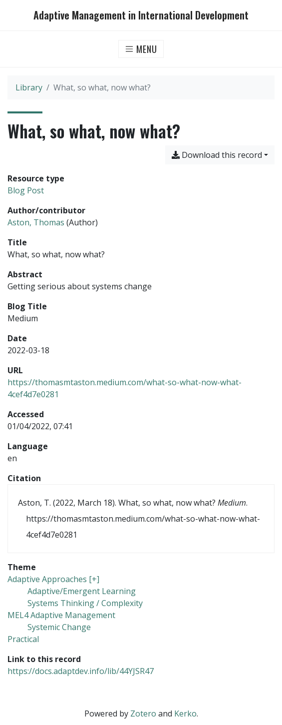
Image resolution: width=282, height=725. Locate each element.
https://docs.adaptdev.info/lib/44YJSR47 (80, 671)
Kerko (185, 713)
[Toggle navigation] (141, 49)
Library (28, 87)
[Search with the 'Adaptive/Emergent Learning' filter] (81, 591)
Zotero (143, 713)
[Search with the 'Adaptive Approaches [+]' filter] (53, 579)
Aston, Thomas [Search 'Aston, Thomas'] (35, 222)
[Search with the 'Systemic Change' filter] (59, 627)
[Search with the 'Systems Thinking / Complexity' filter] (85, 603)
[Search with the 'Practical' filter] (23, 639)
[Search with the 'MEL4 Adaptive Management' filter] (61, 615)
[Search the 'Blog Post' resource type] (25, 190)
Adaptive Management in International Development (141, 15)
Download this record (217, 154)
